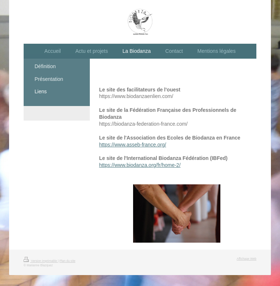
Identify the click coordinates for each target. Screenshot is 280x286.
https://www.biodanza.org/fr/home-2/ (139, 165)
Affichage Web (246, 258)
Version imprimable (41, 261)
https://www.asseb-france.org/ (132, 145)
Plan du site (67, 261)
